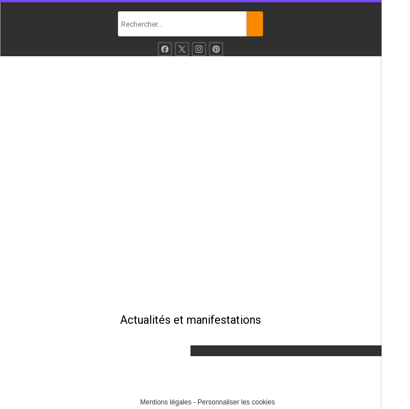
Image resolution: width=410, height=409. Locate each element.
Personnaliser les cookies (236, 402)
